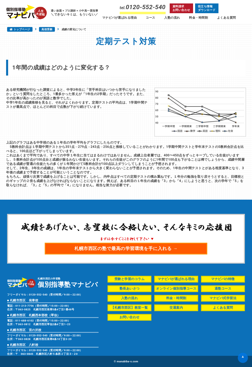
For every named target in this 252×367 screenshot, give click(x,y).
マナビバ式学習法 (223, 298)
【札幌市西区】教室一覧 (129, 308)
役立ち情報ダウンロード (207, 8)
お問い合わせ (129, 317)
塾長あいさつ (129, 288)
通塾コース (223, 288)
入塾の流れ (172, 17)
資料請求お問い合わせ (181, 8)
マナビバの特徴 (223, 279)
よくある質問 (226, 17)
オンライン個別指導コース (176, 288)
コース (150, 17)
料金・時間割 (198, 17)
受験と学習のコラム (129, 279)
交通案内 (176, 308)
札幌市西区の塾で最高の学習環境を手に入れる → (126, 248)
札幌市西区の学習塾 (68, 282)
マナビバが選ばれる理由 (119, 17)
